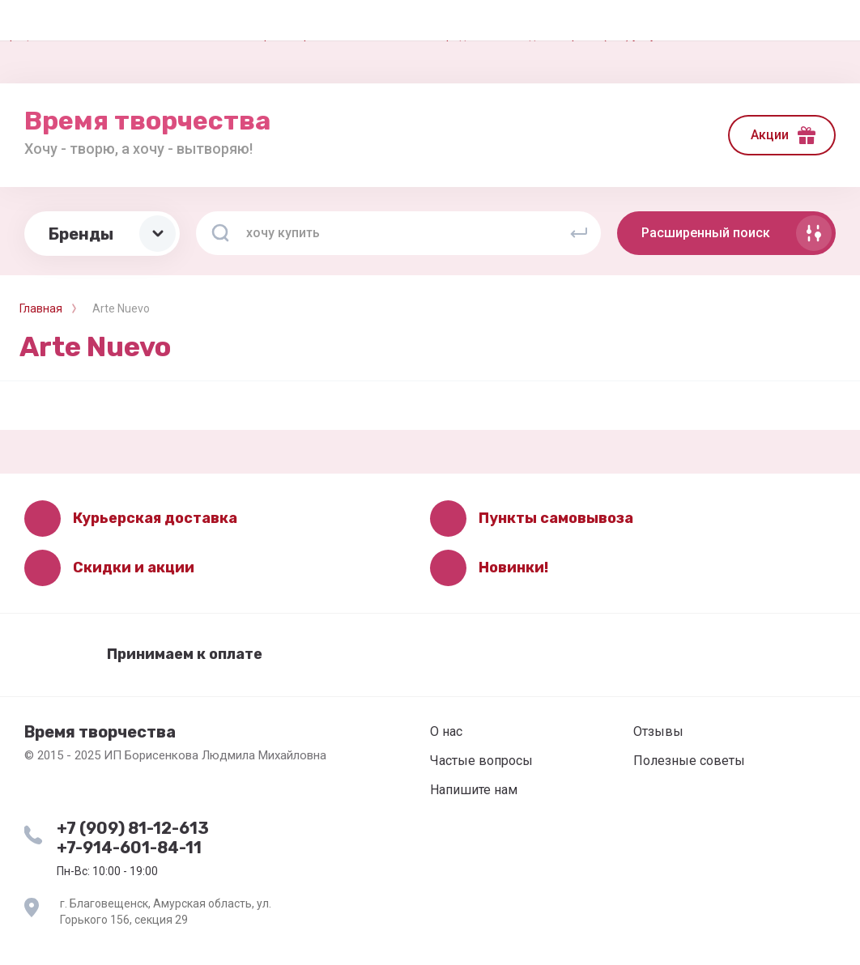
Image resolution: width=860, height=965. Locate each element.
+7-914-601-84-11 (129, 847)
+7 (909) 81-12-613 (133, 828)
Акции (770, 134)
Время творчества (147, 120)
